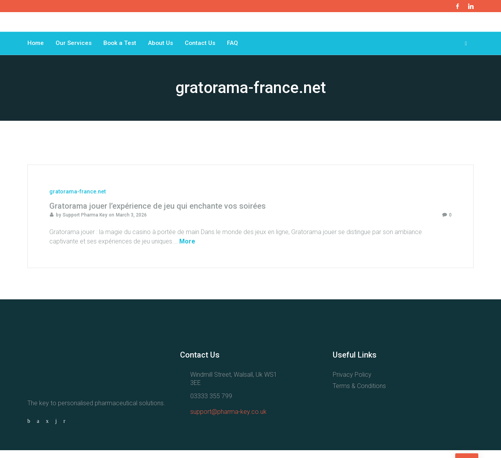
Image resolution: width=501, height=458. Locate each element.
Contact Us (205, 47)
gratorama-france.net (77, 199)
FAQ (238, 47)
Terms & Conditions (359, 393)
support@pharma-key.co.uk (228, 419)
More (187, 249)
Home (36, 47)
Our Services (74, 47)
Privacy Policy (352, 382)
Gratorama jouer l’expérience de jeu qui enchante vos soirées (157, 213)
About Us (164, 47)
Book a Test (122, 47)
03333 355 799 (211, 404)
